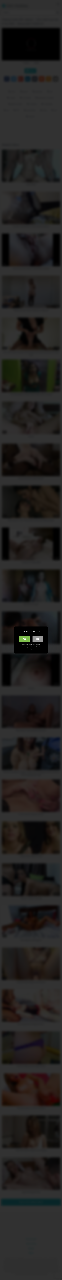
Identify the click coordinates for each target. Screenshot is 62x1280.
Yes (24, 639)
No (37, 639)
